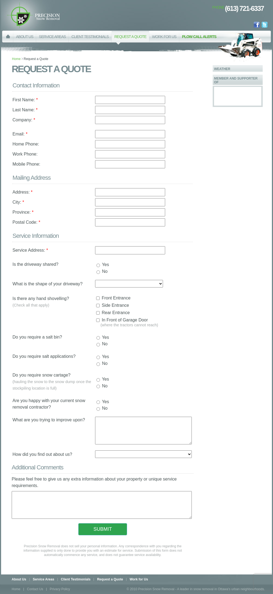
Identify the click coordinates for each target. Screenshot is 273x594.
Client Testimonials (75, 579)
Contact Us (35, 589)
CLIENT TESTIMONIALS (90, 36)
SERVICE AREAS (52, 36)
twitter (264, 24)
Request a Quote (110, 579)
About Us (19, 579)
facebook (256, 24)
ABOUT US (24, 36)
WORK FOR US (164, 36)
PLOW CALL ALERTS (199, 36)
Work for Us (139, 579)
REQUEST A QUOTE (130, 39)
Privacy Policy (60, 589)
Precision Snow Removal (33, 15)
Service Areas (43, 579)
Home (16, 59)
